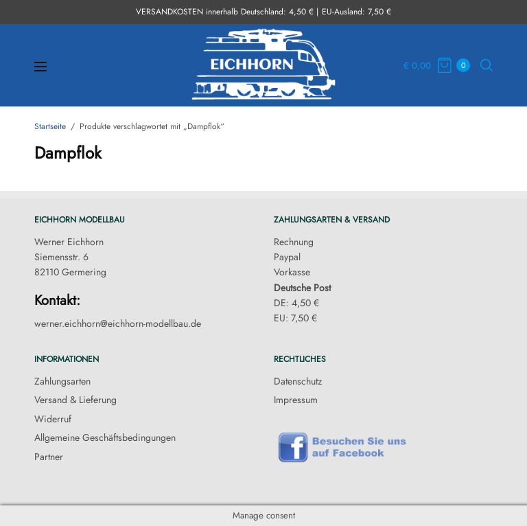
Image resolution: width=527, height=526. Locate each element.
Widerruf (52, 419)
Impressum (296, 400)
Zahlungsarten (62, 381)
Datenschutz (298, 381)
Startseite (50, 126)
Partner (48, 457)
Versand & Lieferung (75, 400)
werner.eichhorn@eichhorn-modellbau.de (117, 323)
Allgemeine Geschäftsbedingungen (105, 437)
